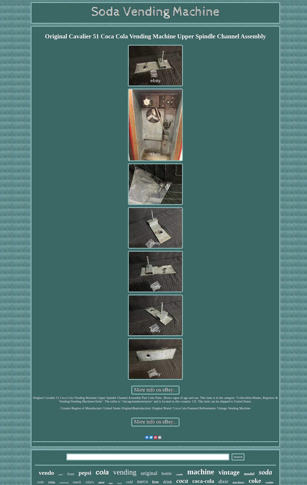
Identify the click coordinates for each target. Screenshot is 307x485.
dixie (223, 481)
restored (63, 482)
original (149, 473)
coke (255, 480)
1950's (89, 482)
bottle (167, 473)
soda (265, 472)
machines (238, 482)
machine (200, 472)
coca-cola (203, 481)
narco (142, 481)
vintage (229, 472)
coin (40, 482)
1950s (51, 482)
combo (179, 474)
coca (182, 480)
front (70, 474)
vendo (46, 472)
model (249, 474)
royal (119, 483)
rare (60, 474)
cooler (269, 482)
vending (124, 472)
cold (129, 482)
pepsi (84, 473)
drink (167, 481)
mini (101, 482)
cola (102, 472)
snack (77, 482)
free (155, 482)
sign (111, 483)
